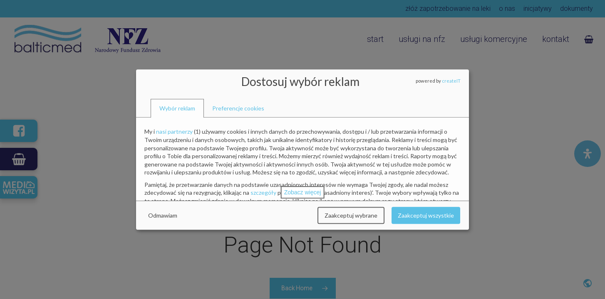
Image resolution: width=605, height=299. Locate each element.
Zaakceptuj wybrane (351, 215)
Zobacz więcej (302, 192)
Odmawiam (162, 215)
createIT (451, 80)
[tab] (177, 108)
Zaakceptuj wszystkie (426, 215)
